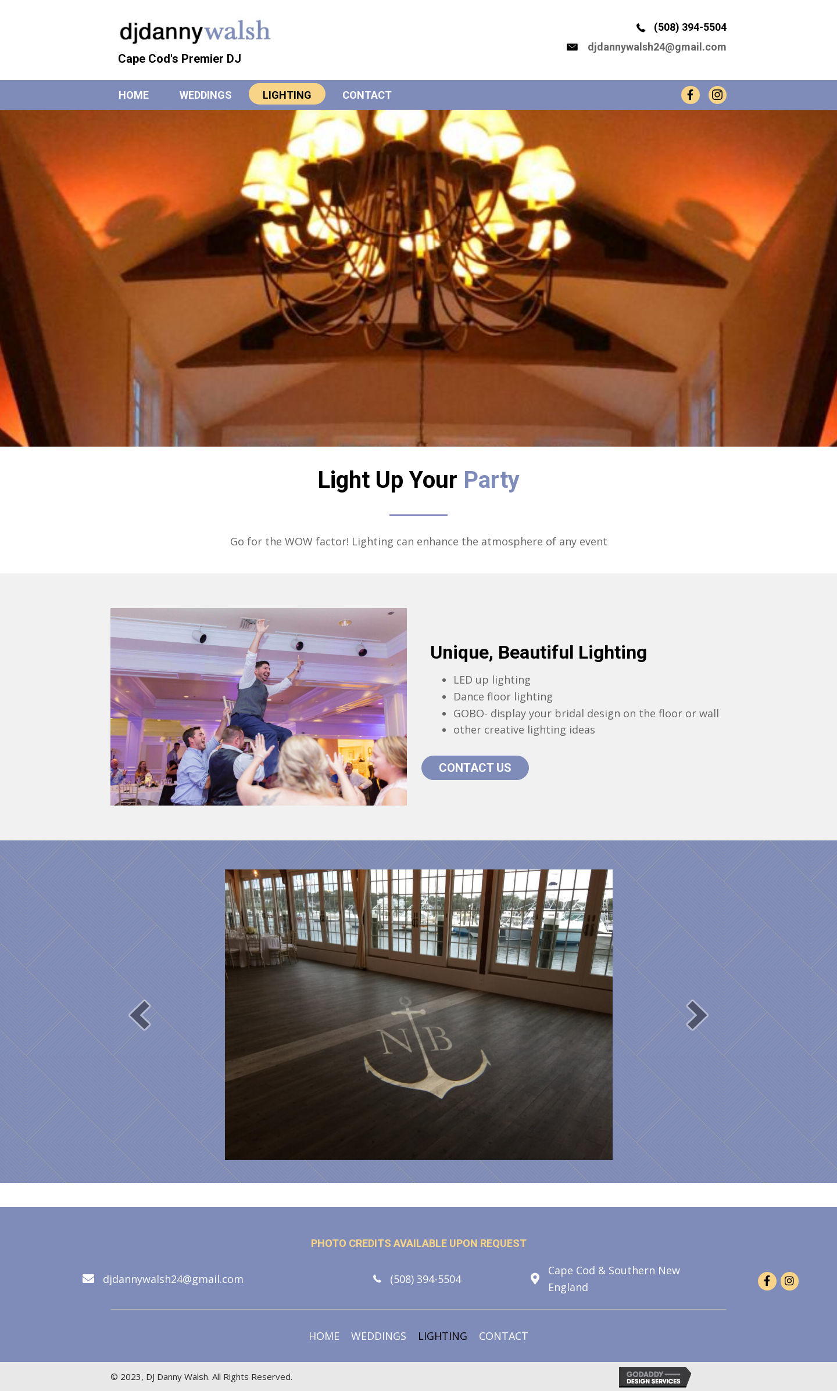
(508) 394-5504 (690, 27)
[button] (139, 1014)
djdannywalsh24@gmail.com (657, 46)
